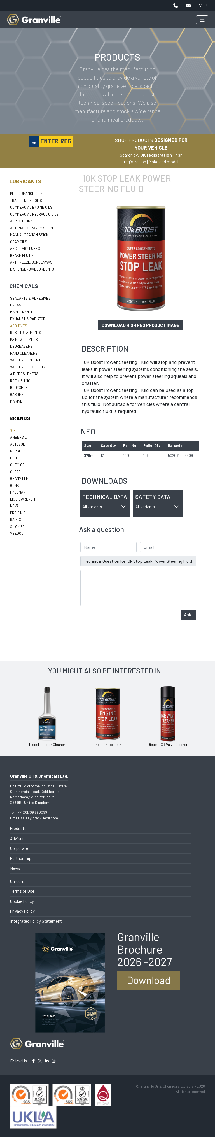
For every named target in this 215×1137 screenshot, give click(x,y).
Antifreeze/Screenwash (32, 262)
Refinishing (20, 380)
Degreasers (21, 346)
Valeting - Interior (27, 360)
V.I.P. (203, 5)
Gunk (14, 485)
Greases (18, 305)
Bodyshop (18, 387)
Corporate (19, 848)
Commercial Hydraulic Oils (34, 214)
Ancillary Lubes (25, 248)
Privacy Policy (22, 910)
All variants (104, 506)
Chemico (17, 464)
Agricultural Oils (26, 221)
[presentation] (122, 620)
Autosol (17, 444)
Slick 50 (17, 526)
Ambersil (18, 437)
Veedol (16, 533)
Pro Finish (19, 513)
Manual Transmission (29, 234)
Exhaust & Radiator (27, 319)
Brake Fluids (22, 255)
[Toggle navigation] (202, 19)
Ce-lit (15, 458)
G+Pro (15, 471)
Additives (18, 326)
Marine (16, 401)
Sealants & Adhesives (30, 298)
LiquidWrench (22, 499)
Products (18, 828)
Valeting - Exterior (27, 367)
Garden (17, 394)
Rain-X (15, 519)
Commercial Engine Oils (31, 207)
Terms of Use (22, 891)
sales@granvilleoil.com (39, 818)
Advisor (17, 838)
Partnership (20, 858)
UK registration (156, 154)
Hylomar (17, 492)
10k (13, 430)
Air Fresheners (24, 373)
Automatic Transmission (31, 228)
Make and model (163, 161)
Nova (14, 506)
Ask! (188, 614)
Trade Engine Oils (26, 200)
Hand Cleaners (24, 353)
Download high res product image (140, 325)
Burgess (18, 451)
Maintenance (21, 312)
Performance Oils (26, 193)
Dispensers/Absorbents (32, 269)
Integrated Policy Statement (36, 921)
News (15, 868)
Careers (17, 881)
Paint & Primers (24, 339)
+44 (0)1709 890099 (31, 812)
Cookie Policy (22, 901)
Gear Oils (18, 242)
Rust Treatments (25, 332)
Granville (19, 478)
